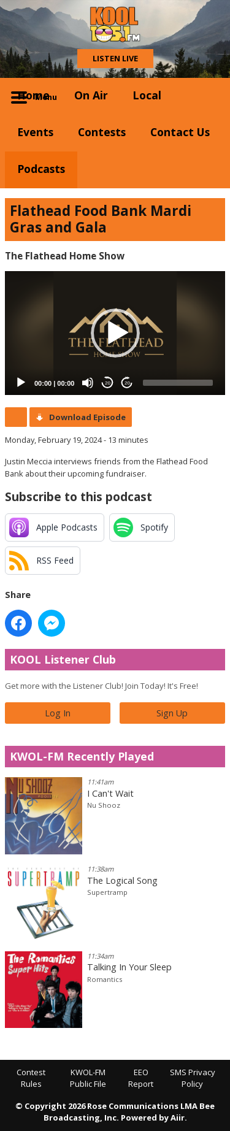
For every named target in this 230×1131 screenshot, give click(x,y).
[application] (115, 333)
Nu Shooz (103, 805)
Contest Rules (31, 1078)
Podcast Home (16, 417)
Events (35, 132)
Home (33, 95)
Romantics (104, 979)
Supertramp (107, 892)
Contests (102, 132)
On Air (91, 95)
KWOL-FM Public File (88, 1078)
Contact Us (180, 132)
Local (146, 95)
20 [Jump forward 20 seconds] (127, 383)
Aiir (178, 1117)
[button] (115, 333)
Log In (58, 713)
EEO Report (140, 1078)
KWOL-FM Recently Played (82, 756)
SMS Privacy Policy (192, 1078)
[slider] (178, 383)
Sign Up (172, 713)
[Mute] (88, 383)
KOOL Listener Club (63, 659)
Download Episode (87, 417)
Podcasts (41, 168)
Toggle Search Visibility (206, 96)
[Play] (21, 383)
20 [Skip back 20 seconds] (107, 383)
